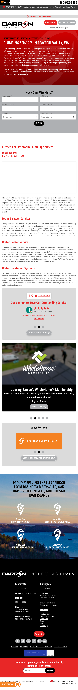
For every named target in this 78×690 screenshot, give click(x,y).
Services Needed (47, 113)
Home (6, 38)
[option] (39, 314)
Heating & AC (45, 614)
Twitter (23, 641)
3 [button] (43, 327)
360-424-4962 (45, 588)
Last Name (44, 96)
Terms (52, 655)
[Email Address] (36, 670)
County (5, 113)
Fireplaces (44, 619)
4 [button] (43, 418)
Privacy (48, 655)
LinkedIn (44, 641)
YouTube (28, 641)
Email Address (46, 104)
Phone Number (8, 104)
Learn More (38, 407)
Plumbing (44, 626)
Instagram (34, 641)
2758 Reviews (44, 296)
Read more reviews (37, 333)
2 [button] (39, 327)
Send (39, 123)
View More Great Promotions (38, 458)
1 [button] (35, 327)
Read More (70, 7)
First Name (7, 96)
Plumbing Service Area (20, 38)
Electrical (43, 623)
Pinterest (39, 641)
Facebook (17, 641)
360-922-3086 (68, 2)
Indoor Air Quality (47, 616)
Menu (7, 2)
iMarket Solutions (59, 681)
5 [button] (47, 418)
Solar (42, 621)
